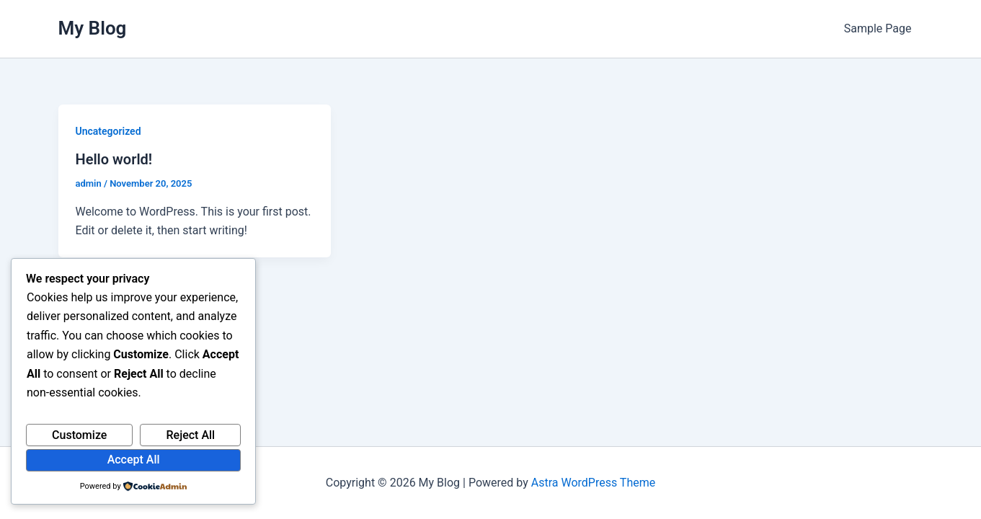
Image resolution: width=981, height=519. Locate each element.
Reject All (191, 435)
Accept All (133, 459)
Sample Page (878, 28)
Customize (79, 435)
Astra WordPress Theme (593, 482)
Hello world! (114, 159)
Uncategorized (108, 131)
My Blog (92, 28)
